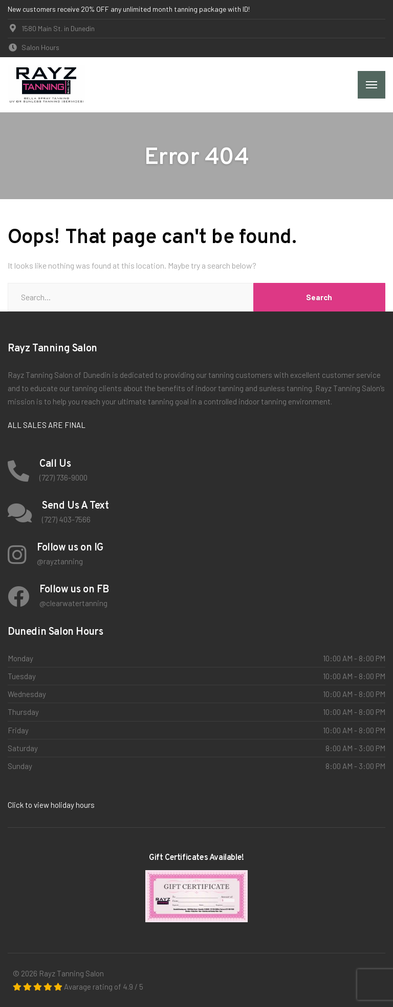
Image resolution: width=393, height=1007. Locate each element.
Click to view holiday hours (51, 804)
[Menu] (371, 85)
